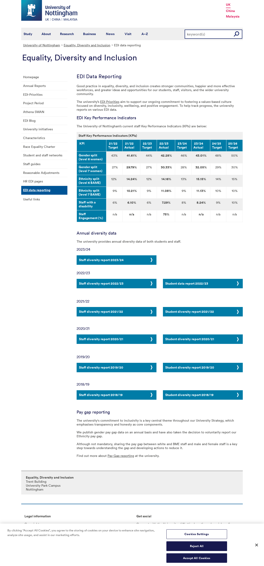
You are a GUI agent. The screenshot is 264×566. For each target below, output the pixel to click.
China (230, 11)
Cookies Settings (196, 537)
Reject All (197, 549)
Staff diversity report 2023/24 (101, 260)
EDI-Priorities (32, 94)
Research (67, 34)
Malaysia (233, 16)
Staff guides (31, 164)
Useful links (31, 199)
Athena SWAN (33, 112)
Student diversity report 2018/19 (189, 395)
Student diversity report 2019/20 (189, 367)
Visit (128, 34)
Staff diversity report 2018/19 (101, 395)
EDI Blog (29, 120)
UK (228, 4)
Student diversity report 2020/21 (189, 339)
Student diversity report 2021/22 (189, 311)
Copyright (31, 524)
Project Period (33, 103)
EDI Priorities (109, 101)
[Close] (257, 548)
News (110, 34)
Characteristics (34, 138)
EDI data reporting (36, 190)
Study (28, 34)
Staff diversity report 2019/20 (101, 367)
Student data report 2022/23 (186, 283)
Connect (142, 524)
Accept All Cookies (196, 561)
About (46, 34)
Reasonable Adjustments (41, 172)
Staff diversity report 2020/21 (101, 339)
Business (89, 34)
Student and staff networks (42, 155)
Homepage (31, 77)
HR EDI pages (33, 181)
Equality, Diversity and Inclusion (87, 45)
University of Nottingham (41, 45)
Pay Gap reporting (121, 455)
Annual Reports (34, 85)
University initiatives (38, 129)
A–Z (144, 34)
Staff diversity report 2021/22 (101, 311)
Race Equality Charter (39, 146)
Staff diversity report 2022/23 (101, 283)
